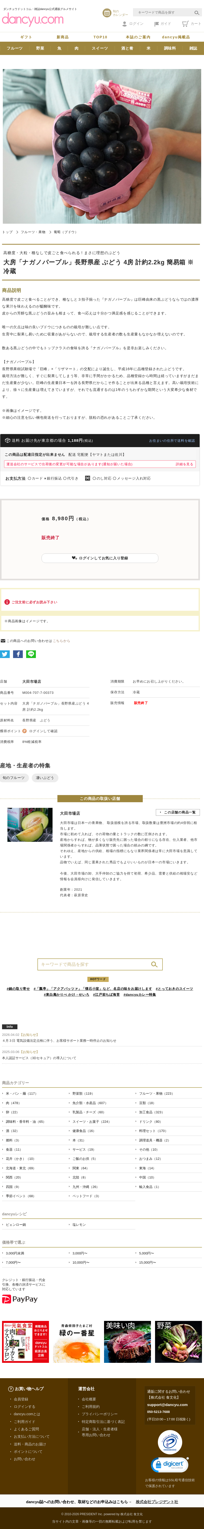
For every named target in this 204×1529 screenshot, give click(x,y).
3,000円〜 (80, 1253)
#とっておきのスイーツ (174, 989)
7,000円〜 (13, 1262)
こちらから (61, 641)
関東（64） (81, 1168)
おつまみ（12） (151, 1159)
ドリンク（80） (151, 1122)
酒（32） (12, 1131)
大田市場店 (31, 681)
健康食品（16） (84, 1131)
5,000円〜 (146, 1253)
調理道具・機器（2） (155, 1140)
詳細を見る (184, 464)
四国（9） (13, 1187)
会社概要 (89, 1399)
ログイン (133, 24)
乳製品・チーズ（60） (89, 1112)
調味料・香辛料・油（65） (26, 1122)
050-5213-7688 (158, 1412)
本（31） (79, 1140)
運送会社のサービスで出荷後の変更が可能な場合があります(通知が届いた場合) (69, 464)
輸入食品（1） (150, 1187)
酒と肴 (127, 48)
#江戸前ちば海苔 (106, 994)
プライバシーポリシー (100, 1414)
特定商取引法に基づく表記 (103, 1422)
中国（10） (147, 1177)
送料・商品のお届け (30, 1444)
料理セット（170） (153, 1131)
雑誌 (193, 48)
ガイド (163, 24)
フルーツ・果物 (33, 232)
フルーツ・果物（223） (157, 1093)
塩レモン (79, 1225)
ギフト (26, 37)
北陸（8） (80, 1177)
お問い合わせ (24, 1459)
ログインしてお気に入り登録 (100, 558)
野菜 (40, 48)
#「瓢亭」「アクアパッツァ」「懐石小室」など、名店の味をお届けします (93, 989)
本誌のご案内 (138, 37)
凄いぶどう (45, 778)
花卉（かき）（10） (21, 1159)
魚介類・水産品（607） (90, 1103)
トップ (7, 232)
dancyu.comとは (27, 1414)
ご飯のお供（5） (85, 1159)
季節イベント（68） (21, 1196)
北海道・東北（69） (21, 1168)
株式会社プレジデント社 (157, 1502)
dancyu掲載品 (176, 37)
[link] (170, 1466)
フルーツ (15, 48)
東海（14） (147, 1168)
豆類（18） (147, 1103)
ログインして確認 (43, 731)
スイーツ (100, 48)
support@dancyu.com (167, 1404)
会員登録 (21, 1399)
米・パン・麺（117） (22, 1093)
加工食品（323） (152, 1112)
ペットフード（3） (87, 1196)
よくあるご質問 (26, 1429)
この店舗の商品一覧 (180, 812)
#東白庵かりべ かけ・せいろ (66, 994)
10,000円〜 (81, 1262)
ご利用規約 (91, 1407)
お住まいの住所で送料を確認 (172, 441)
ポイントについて (28, 1451)
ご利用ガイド (24, 1422)
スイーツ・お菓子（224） (92, 1122)
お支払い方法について (32, 1436)
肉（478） (14, 1103)
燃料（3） (13, 1140)
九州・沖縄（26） (86, 1187)
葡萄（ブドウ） (66, 232)
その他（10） (149, 1149)
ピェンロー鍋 (16, 1225)
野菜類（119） (84, 1093)
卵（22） (12, 1112)
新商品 (63, 37)
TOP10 (101, 37)
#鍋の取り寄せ (18, 989)
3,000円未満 (15, 1253)
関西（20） (14, 1177)
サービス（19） (84, 1149)
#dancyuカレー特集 (140, 994)
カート (191, 24)
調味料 (170, 48)
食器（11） (14, 1149)
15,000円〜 (147, 1262)
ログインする (24, 1407)
